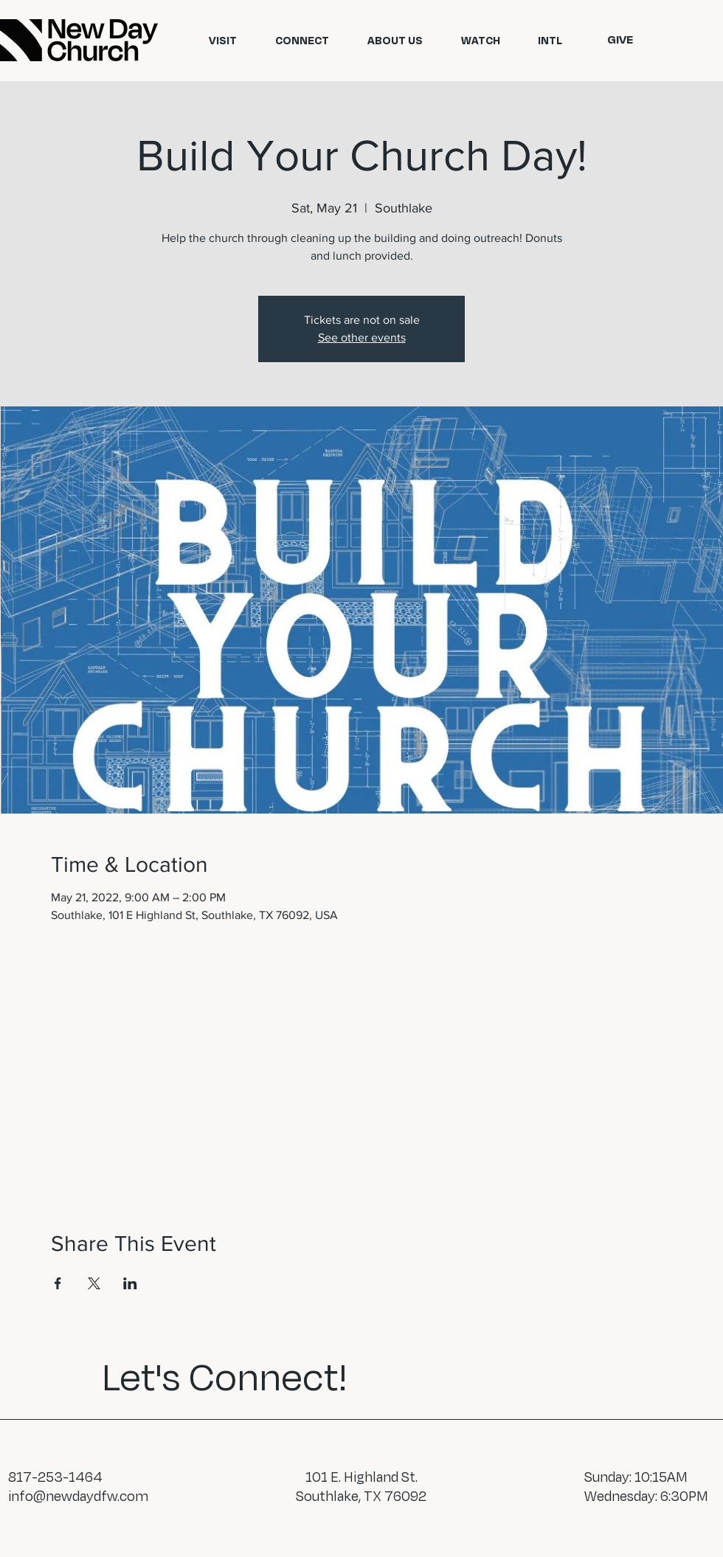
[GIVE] (620, 39)
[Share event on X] (94, 1283)
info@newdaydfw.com (78, 1495)
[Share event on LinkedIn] (130, 1283)
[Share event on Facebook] (58, 1283)
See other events (362, 337)
